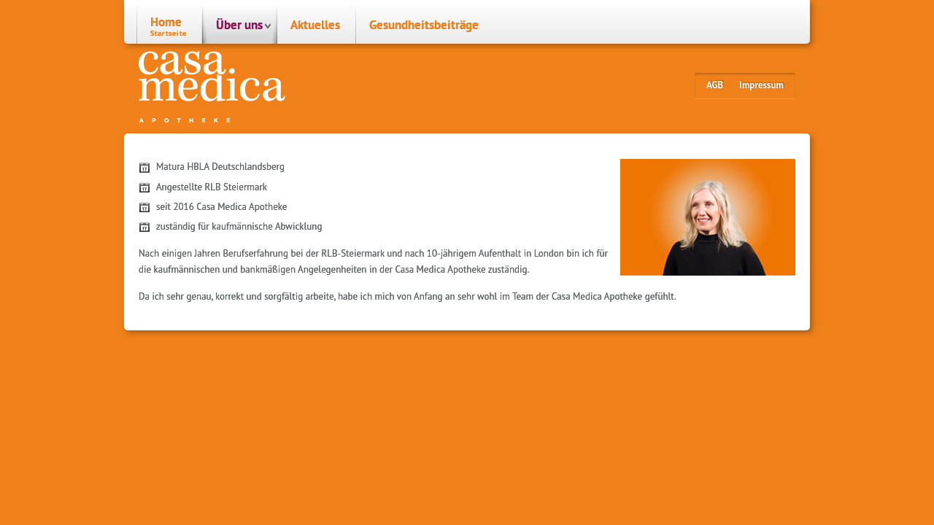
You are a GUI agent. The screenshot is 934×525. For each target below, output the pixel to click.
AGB (714, 85)
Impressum (761, 85)
